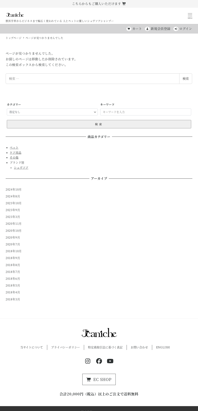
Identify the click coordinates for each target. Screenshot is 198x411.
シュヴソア (21, 168)
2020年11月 (14, 223)
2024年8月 (13, 196)
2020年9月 (13, 237)
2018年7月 (13, 272)
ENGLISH (163, 347)
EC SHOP (99, 379)
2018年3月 (13, 299)
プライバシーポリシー (65, 347)
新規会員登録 (157, 28)
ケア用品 (15, 152)
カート (134, 28)
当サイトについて (31, 347)
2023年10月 (14, 203)
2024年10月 (14, 189)
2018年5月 (13, 285)
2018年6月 (13, 279)
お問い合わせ (139, 347)
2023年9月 (13, 210)
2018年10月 (14, 251)
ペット (14, 147)
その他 (14, 157)
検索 (186, 78)
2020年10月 (14, 231)
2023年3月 (13, 217)
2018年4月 (13, 292)
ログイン (182, 28)
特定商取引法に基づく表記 (105, 347)
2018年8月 (13, 265)
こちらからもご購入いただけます (99, 3)
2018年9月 (13, 258)
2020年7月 (13, 244)
